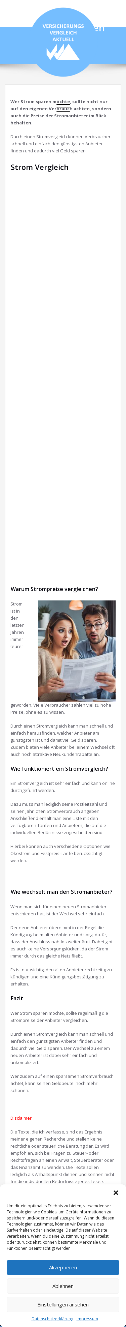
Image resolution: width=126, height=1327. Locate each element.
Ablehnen (63, 1285)
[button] (116, 1192)
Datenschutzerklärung (52, 1319)
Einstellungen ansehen (63, 1304)
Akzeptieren (63, 1267)
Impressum (87, 1319)
